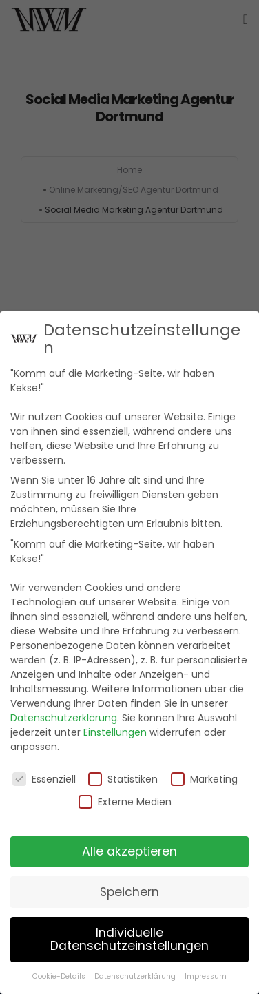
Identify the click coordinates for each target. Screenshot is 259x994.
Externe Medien (125, 802)
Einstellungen (115, 732)
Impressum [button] (206, 976)
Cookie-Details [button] (59, 976)
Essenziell (44, 779)
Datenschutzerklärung (63, 718)
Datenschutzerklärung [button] (136, 976)
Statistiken (123, 779)
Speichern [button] (129, 892)
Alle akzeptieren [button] (129, 851)
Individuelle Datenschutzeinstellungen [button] (129, 939)
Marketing (204, 779)
